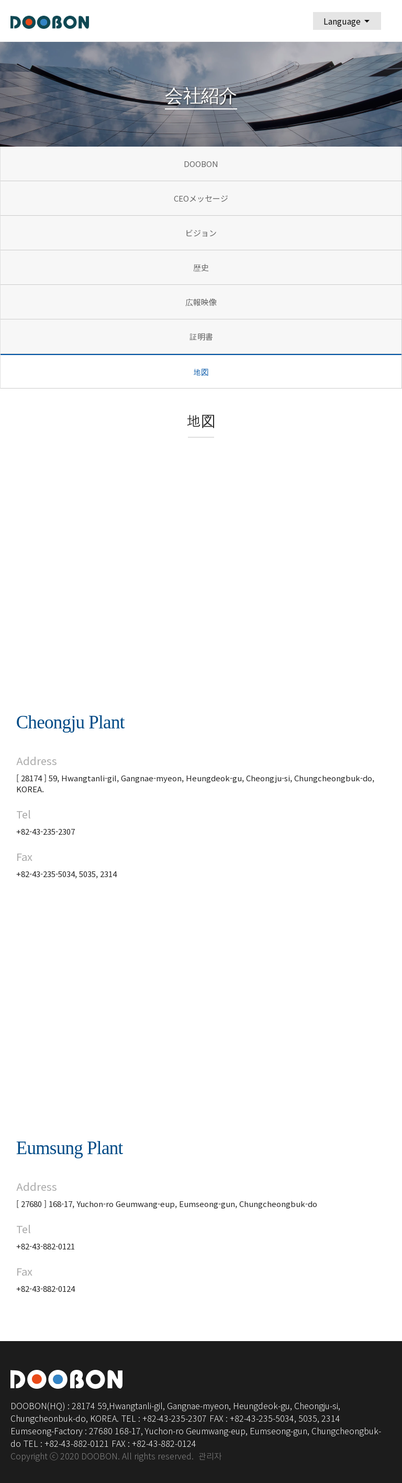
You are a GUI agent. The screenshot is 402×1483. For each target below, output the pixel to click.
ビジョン (201, 232)
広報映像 (201, 301)
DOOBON (201, 163)
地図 (201, 372)
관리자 (210, 1457)
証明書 (201, 336)
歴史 (201, 267)
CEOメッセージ (201, 198)
